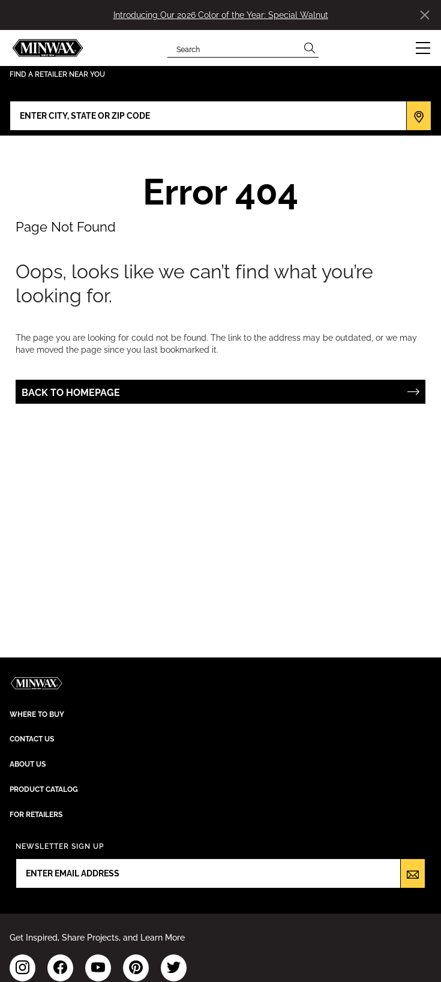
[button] (423, 48)
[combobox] (233, 48)
